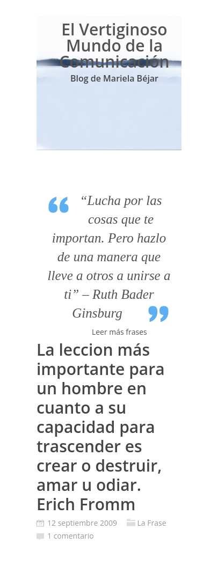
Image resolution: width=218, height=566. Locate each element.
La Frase (151, 523)
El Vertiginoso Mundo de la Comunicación (114, 45)
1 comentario (70, 536)
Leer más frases (119, 332)
